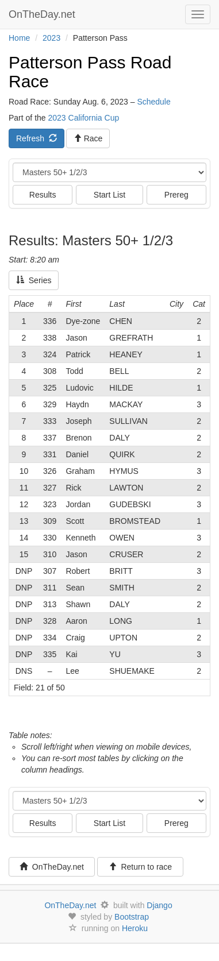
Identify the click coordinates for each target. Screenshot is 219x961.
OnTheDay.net (43, 14)
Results (42, 194)
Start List (109, 194)
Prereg (176, 194)
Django (159, 905)
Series (33, 280)
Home (19, 38)
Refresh (36, 138)
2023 (51, 38)
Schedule (153, 101)
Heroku (135, 928)
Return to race (140, 866)
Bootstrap (131, 916)
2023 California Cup (83, 117)
